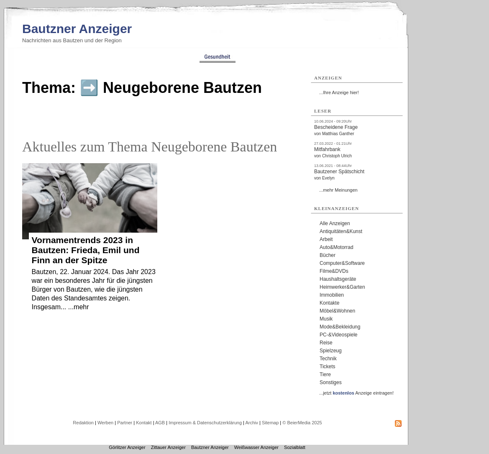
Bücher (327, 255)
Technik (328, 359)
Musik (326, 319)
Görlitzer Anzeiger (127, 447)
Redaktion (83, 422)
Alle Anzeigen (335, 223)
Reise (326, 343)
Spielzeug (331, 351)
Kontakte (329, 303)
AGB (160, 422)
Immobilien (332, 295)
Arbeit (326, 239)
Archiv (251, 422)
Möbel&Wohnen (337, 311)
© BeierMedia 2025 (302, 422)
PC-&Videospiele (339, 335)
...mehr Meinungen (338, 190)
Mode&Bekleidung (340, 327)
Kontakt (143, 422)
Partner (124, 422)
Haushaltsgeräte (338, 279)
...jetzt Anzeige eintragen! (356, 393)
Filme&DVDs (334, 271)
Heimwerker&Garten (342, 287)
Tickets (327, 366)
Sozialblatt (294, 447)
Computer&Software (342, 263)
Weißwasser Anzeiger (256, 447)
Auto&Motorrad (336, 247)
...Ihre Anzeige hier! (339, 92)
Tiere (325, 374)
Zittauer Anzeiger (168, 447)
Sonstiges (331, 382)
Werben (105, 422)
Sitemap (270, 422)
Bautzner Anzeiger (77, 29)
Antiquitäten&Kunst (341, 231)
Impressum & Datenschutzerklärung (205, 422)
